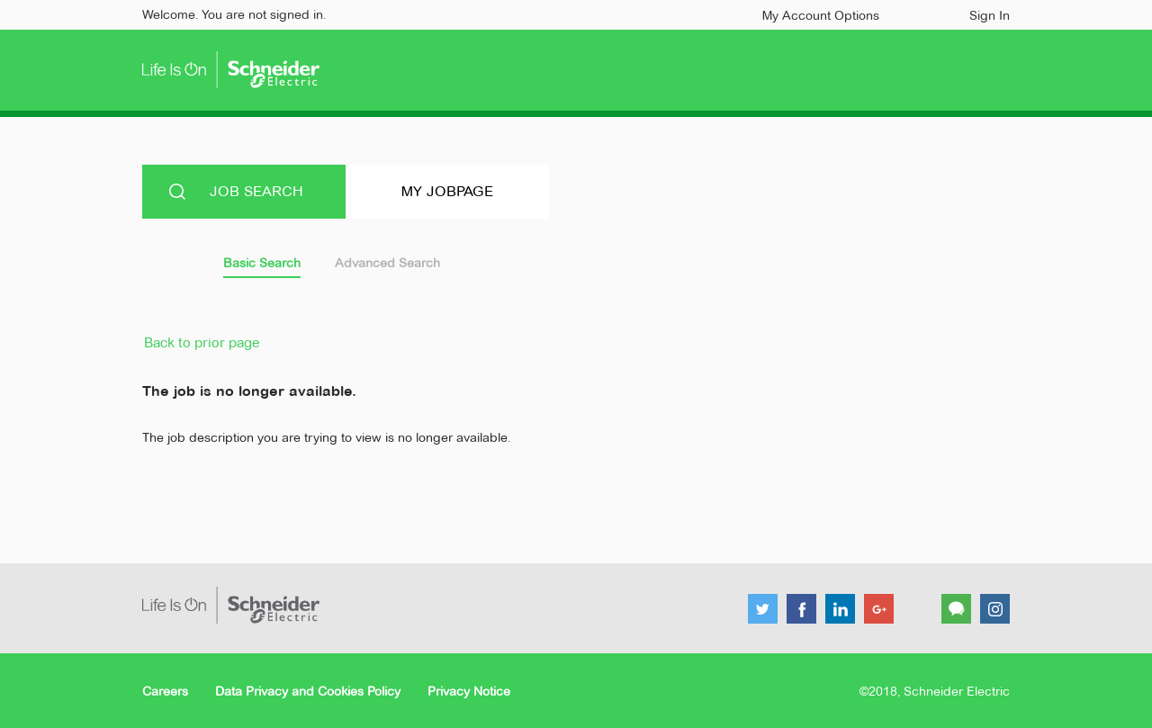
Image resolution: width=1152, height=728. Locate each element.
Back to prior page (201, 342)
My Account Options (820, 15)
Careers (165, 691)
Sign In (989, 15)
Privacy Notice (469, 691)
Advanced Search (387, 263)
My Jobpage (447, 191)
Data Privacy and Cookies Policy (307, 691)
